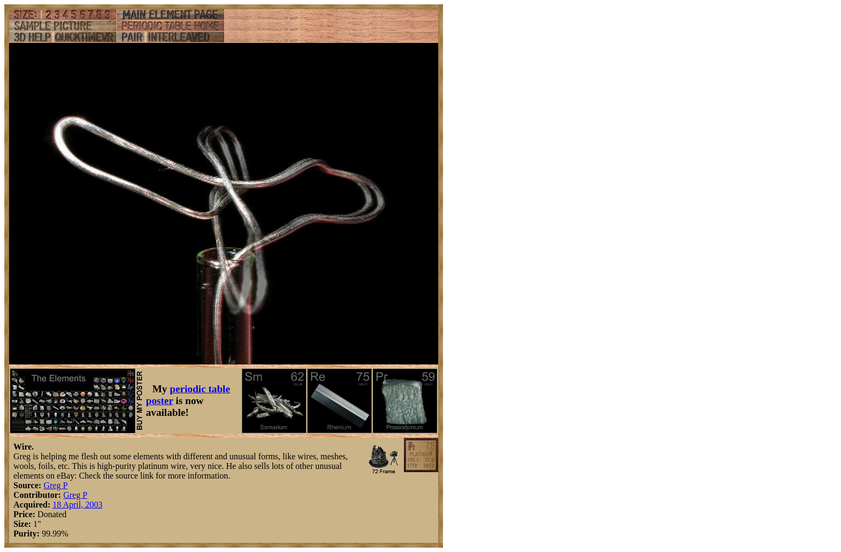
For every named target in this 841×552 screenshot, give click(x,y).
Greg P (55, 485)
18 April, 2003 (77, 504)
